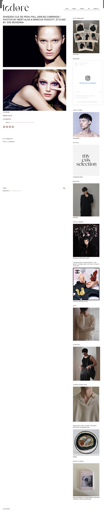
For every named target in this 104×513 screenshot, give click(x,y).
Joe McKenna (30, 122)
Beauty (12, 122)
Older (64, 188)
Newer (4, 188)
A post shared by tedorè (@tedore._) (88, 102)
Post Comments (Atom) (15, 190)
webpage (7, 115)
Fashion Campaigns (20, 122)
